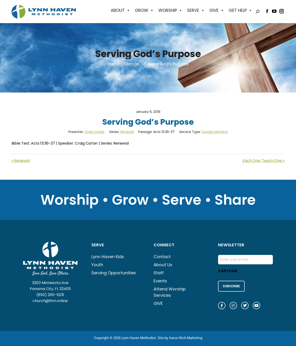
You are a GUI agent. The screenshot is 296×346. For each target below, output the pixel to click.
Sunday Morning (215, 132)
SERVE (196, 10)
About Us (163, 265)
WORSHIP (170, 10)
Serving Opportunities (113, 273)
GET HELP (240, 10)
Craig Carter (95, 132)
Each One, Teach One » (263, 160)
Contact (162, 257)
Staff (159, 273)
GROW (144, 10)
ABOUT (120, 10)
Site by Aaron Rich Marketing (180, 337)
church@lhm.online (50, 300)
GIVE (216, 10)
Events (160, 281)
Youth (97, 265)
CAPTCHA (227, 271)
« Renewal (21, 160)
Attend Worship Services (170, 292)
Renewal (127, 132)
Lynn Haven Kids (107, 257)
